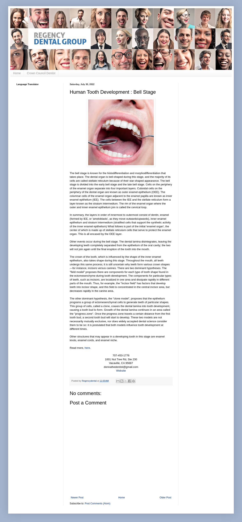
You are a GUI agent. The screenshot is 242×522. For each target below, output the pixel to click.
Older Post (165, 497)
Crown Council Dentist (41, 73)
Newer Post (77, 497)
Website (121, 370)
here (87, 347)
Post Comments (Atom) (97, 503)
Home (17, 73)
